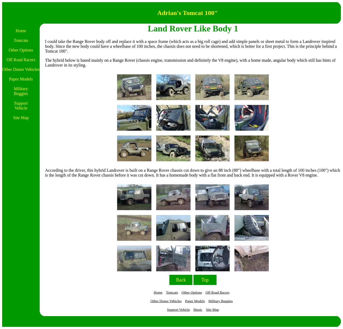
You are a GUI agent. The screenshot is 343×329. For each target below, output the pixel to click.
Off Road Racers (217, 292)
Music (197, 310)
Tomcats (172, 292)
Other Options (192, 292)
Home (158, 292)
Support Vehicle (178, 310)
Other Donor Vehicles (165, 301)
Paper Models (195, 301)
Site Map (212, 310)
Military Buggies (220, 301)
